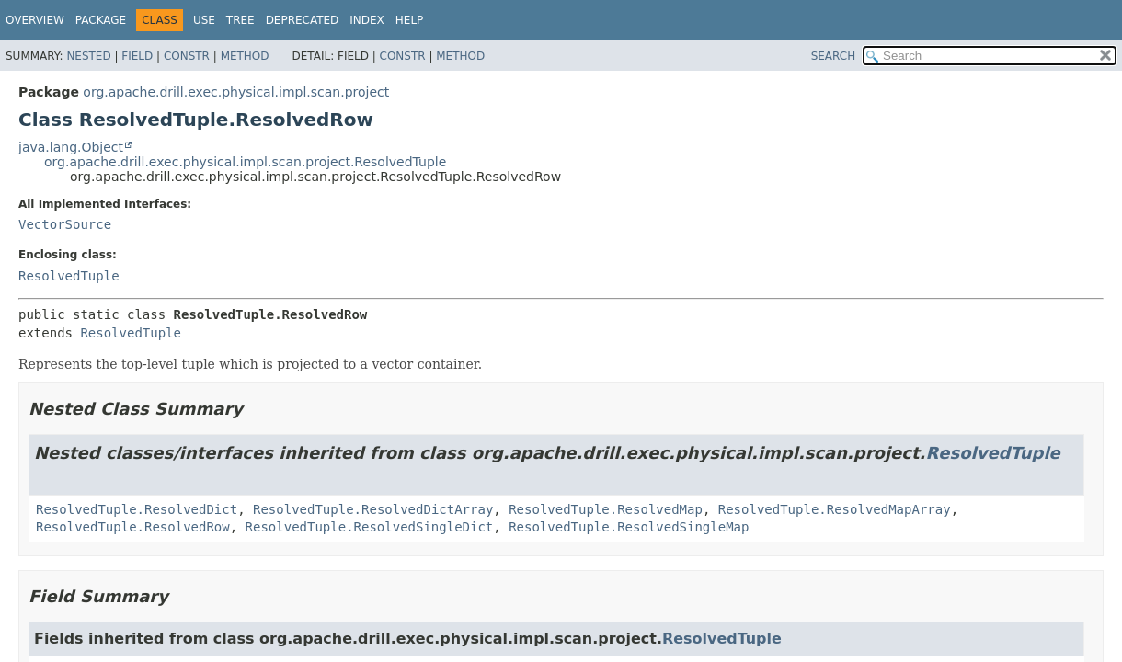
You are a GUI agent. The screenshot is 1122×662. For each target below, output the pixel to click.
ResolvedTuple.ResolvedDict (136, 509)
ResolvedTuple (69, 275)
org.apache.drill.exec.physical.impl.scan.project (236, 92)
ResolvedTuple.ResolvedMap (606, 509)
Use (204, 20)
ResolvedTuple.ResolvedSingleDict (370, 526)
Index (366, 20)
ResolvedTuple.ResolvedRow (133, 526)
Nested (88, 56)
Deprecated (302, 20)
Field (137, 56)
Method (245, 56)
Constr (187, 56)
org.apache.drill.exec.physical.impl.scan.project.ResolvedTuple (245, 161)
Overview (35, 20)
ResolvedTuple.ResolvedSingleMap (629, 526)
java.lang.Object (70, 147)
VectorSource (64, 224)
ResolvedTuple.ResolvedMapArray (834, 509)
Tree (240, 20)
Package (100, 20)
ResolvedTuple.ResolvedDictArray (373, 509)
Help (409, 20)
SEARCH (833, 56)
